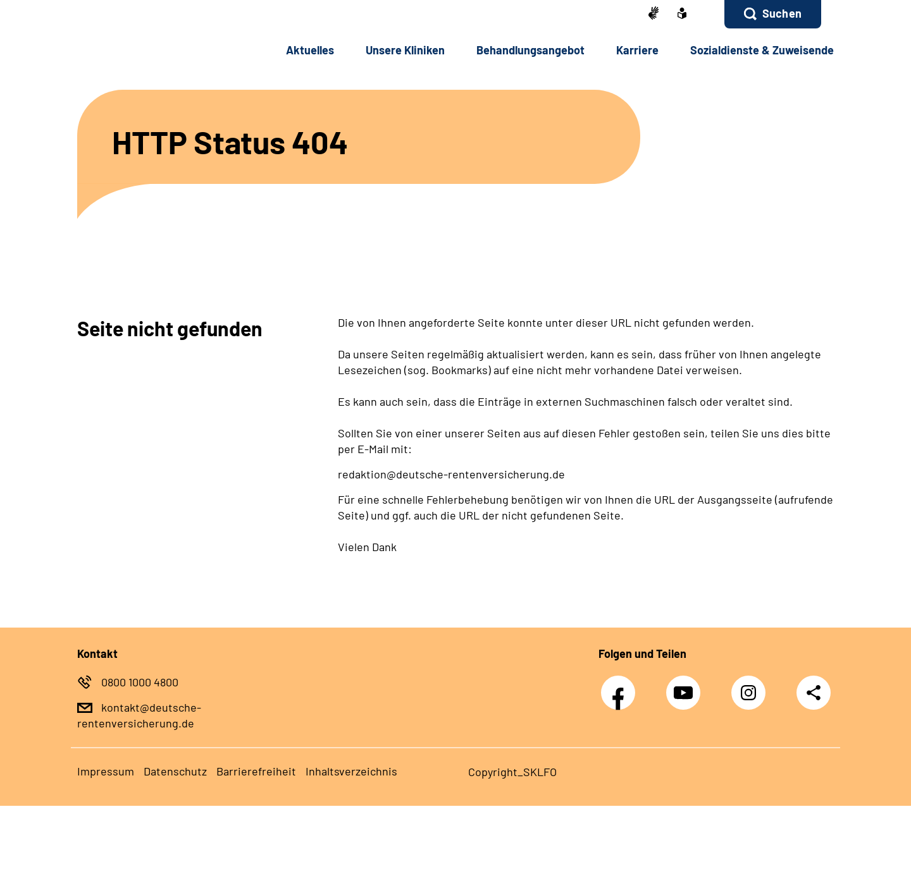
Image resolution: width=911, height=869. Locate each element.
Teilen (813, 692)
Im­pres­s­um (105, 771)
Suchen (782, 13)
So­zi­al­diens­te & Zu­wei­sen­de (762, 50)
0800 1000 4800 (139, 682)
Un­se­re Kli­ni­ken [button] (405, 50)
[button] (772, 14)
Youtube (686, 686)
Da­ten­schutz (175, 771)
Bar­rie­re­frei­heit (256, 771)
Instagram (751, 686)
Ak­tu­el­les (310, 50)
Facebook (621, 686)
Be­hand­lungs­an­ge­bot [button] (530, 50)
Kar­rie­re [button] (637, 50)
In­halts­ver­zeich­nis (351, 771)
